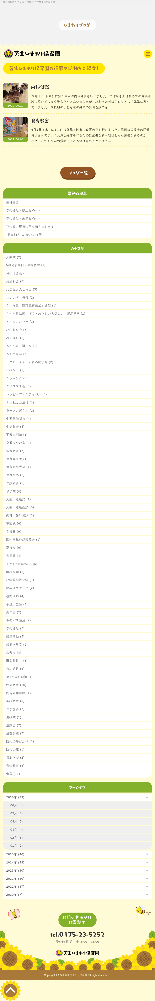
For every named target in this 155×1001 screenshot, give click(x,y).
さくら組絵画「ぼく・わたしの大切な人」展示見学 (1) (45, 313)
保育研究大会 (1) (18, 467)
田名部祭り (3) (17, 660)
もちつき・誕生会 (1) (21, 345)
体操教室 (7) (15, 451)
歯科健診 (12, 202)
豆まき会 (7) (15, 709)
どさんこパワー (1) (20, 321)
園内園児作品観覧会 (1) (23, 539)
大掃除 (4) (13, 555)
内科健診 (40, 86)
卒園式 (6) (13, 523)
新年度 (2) (13, 612)
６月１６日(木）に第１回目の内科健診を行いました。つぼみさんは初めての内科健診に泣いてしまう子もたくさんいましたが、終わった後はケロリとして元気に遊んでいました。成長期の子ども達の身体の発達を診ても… (91, 101)
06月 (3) (16, 805)
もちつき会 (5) (17, 354)
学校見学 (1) (15, 572)
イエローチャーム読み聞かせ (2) (29, 362)
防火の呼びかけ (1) (20, 741)
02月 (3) (16, 837)
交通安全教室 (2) (18, 442)
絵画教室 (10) (16, 685)
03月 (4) (16, 829)
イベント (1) (15, 370)
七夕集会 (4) (15, 426)
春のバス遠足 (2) (18, 620)
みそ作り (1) (15, 338)
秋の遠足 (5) (15, 668)
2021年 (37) (15, 886)
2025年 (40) (15, 854)
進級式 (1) (13, 717)
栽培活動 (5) (15, 636)
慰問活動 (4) (15, 596)
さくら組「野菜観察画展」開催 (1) (31, 305)
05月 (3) (16, 813)
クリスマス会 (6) (18, 386)
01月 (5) (16, 845)
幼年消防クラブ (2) (20, 588)
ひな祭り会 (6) (17, 329)
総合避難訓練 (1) (18, 693)
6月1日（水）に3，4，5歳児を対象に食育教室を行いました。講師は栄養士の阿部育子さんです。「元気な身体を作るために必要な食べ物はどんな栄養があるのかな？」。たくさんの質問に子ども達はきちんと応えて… (90, 135)
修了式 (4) (13, 491)
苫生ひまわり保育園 (76, 975)
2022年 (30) (15, 878)
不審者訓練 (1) (17, 434)
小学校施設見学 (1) (20, 580)
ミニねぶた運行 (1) (20, 402)
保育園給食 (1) (17, 459)
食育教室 (40, 120)
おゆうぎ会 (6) (17, 273)
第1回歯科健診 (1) (19, 676)
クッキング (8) (17, 378)
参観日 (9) (13, 531)
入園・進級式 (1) (18, 499)
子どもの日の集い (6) (21, 564)
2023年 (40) (15, 870)
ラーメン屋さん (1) (20, 410)
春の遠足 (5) (15, 628)
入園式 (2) (13, 257)
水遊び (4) (13, 652)
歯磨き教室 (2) (17, 644)
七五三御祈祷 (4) (18, 418)
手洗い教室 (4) (17, 604)
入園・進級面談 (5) (20, 507)
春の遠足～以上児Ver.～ (23, 210)
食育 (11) (13, 773)
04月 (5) (16, 821)
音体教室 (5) (15, 765)
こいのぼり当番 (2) (20, 297)
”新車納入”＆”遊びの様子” (24, 234)
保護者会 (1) (15, 483)
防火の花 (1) (15, 749)
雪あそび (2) (15, 757)
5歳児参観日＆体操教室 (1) (26, 265)
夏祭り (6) (13, 547)
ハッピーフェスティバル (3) (26, 394)
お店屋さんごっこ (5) (21, 289)
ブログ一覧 (79, 172)
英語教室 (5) (15, 701)
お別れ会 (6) (15, 281)
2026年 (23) (15, 797)
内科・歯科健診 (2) (20, 515)
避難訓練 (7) (15, 733)
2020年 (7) (14, 894)
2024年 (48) (15, 862)
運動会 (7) (13, 725)
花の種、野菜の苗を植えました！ (30, 226)
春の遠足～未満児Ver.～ (23, 218)
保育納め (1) (15, 475)
